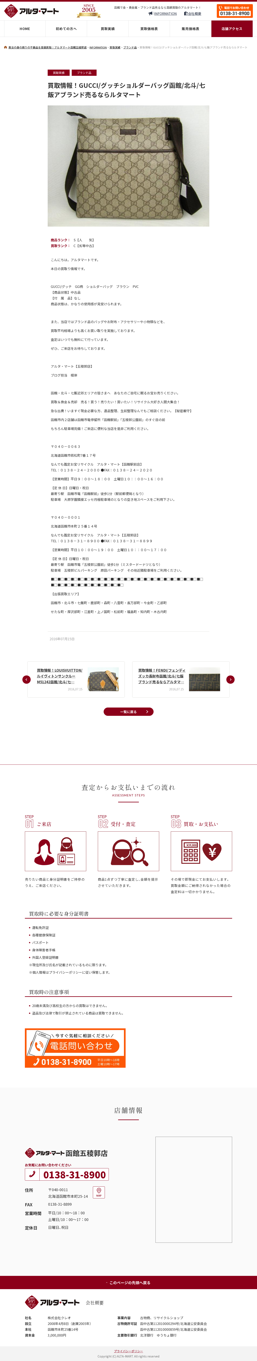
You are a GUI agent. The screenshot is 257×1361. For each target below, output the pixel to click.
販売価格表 (190, 28)
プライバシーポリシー (128, 1351)
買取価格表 (149, 28)
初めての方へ (66, 28)
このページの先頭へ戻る (128, 1282)
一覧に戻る (128, 711)
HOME (25, 28)
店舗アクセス (232, 28)
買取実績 (108, 28)
